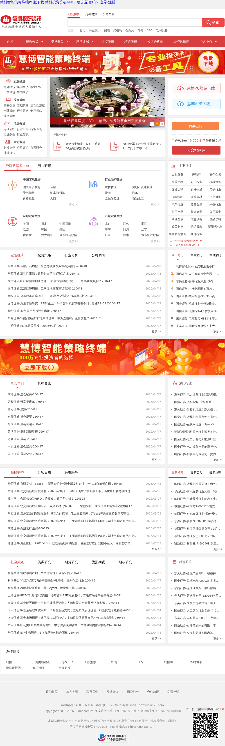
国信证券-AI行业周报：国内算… (194, 633)
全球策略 (9, 111)
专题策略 (36, 111)
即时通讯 (196, 662)
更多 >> (73, 204)
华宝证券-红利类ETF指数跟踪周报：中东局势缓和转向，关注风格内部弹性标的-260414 (64, 625)
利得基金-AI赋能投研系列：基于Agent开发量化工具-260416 (47, 588)
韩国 (44, 229)
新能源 (177, 197)
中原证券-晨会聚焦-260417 (25, 446)
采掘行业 (215, 204)
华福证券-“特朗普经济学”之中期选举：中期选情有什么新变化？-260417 (54, 318)
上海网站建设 (41, 662)
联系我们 (92, 692)
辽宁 (144, 229)
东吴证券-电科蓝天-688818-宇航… (196, 618)
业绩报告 (9, 153)
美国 (26, 224)
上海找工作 (66, 662)
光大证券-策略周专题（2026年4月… (197, 595)
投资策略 (19, 100)
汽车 (135, 193)
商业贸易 (177, 219)
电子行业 (215, 189)
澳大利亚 (47, 235)
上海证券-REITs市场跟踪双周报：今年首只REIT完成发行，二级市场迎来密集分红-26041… (66, 595)
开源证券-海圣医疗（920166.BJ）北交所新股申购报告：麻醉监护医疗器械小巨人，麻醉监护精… (70, 543)
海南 (108, 229)
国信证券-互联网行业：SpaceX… (195, 424)
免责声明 (173, 692)
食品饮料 (215, 219)
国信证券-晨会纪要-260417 (25, 454)
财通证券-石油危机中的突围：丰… (196, 625)
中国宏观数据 (31, 179)
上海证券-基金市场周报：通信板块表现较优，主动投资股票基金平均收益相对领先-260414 (66, 618)
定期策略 (23, 105)
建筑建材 (196, 197)
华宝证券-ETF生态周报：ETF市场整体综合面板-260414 (43, 632)
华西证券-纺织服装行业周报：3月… (197, 491)
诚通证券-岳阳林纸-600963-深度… (196, 543)
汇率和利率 (57, 193)
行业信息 (23, 134)
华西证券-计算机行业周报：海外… (196, 484)
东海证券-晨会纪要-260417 (25, 394)
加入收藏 (72, 692)
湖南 (126, 235)
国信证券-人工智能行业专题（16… (196, 610)
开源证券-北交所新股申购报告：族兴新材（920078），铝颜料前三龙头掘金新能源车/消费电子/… (71, 506)
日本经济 (9, 92)
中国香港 (65, 224)
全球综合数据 (68, 235)
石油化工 (138, 198)
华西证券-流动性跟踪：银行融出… (196, 588)
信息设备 (196, 219)
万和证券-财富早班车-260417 (27, 402)
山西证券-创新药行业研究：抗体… (196, 454)
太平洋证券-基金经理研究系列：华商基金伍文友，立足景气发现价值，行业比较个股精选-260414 (71, 610)
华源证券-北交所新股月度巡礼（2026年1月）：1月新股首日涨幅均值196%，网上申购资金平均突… (72, 536)
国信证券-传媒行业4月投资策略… (195, 311)
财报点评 (9, 148)
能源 (108, 193)
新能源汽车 (215, 227)
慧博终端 (82, 41)
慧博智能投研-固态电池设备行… (194, 266)
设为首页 (52, 692)
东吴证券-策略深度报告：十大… (194, 325)
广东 (108, 235)
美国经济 (23, 87)
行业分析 (19, 123)
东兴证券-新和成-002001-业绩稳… (196, 521)
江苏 (126, 224)
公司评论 (23, 148)
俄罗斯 (27, 235)
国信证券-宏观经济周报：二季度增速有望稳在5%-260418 (45, 288)
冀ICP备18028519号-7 (124, 711)
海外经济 (9, 87)
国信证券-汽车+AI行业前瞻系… (194, 402)
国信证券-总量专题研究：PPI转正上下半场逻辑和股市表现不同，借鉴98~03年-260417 (64, 303)
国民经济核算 (31, 187)
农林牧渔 (111, 187)
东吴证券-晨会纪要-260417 (25, 417)
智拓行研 (38, 668)
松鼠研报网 (13, 668)
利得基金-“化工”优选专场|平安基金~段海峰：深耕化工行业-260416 (51, 580)
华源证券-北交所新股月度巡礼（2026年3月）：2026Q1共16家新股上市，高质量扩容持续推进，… (72, 491)
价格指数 (29, 198)
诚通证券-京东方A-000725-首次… (195, 506)
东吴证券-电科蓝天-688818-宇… (194, 318)
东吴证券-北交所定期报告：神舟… (196, 603)
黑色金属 (196, 204)
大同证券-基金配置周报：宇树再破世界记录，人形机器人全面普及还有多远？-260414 (63, 603)
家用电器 (177, 212)
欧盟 (26, 229)
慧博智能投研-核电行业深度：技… (196, 432)
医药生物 (177, 182)
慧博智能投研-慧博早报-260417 (28, 431)
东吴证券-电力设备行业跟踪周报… (196, 394)
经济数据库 (181, 41)
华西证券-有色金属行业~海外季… (195, 514)
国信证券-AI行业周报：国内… (192, 288)
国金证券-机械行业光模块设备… (194, 303)
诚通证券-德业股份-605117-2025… (196, 536)
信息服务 (215, 197)
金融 (53, 187)
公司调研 (19, 142)
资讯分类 (57, 41)
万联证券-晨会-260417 (22, 439)
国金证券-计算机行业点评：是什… (196, 417)
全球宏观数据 (31, 216)
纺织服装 (196, 227)
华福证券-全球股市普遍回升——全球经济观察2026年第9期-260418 (51, 296)
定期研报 (9, 129)
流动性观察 (37, 105)
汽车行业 (177, 204)
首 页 (10, 41)
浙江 (144, 224)
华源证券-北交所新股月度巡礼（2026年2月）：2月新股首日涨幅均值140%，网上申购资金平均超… (72, 521)
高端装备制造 (177, 234)
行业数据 (9, 134)
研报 (9, 662)
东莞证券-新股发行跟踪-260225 (28, 528)
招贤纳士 (133, 692)
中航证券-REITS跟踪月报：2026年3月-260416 (38, 326)
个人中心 (206, 41)
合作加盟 (153, 692)
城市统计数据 (150, 235)
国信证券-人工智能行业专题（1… (195, 273)
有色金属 (215, 174)
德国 (62, 229)
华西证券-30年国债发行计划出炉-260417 (34, 311)
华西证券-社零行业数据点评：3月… (197, 528)
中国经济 (23, 92)
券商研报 (64, 668)
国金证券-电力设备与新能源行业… (196, 439)
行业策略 (23, 111)
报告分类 (32, 41)
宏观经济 (19, 81)
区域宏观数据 (113, 216)
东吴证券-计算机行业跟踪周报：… (196, 409)
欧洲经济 (36, 87)
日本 (44, 224)
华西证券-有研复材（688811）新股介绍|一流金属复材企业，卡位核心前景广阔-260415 (65, 484)
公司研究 (36, 148)
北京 (108, 224)
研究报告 (91, 662)
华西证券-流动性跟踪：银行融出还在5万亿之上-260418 (44, 273)
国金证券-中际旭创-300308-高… (194, 296)
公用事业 (215, 212)
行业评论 (36, 129)
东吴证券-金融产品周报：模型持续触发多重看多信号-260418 (47, 266)
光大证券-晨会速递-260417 (25, 424)
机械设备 (215, 182)
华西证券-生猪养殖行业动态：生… (196, 499)
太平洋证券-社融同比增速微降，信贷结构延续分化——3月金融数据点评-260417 (60, 281)
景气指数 (29, 193)
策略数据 (9, 105)
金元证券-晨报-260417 (22, 409)
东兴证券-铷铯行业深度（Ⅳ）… (194, 281)
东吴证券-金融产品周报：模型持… (196, 573)
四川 (126, 229)
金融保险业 (112, 198)
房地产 (196, 174)
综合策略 (9, 116)
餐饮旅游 (196, 212)
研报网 (168, 662)
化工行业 (196, 182)
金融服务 (177, 174)
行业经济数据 (113, 179)
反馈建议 (112, 692)
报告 (114, 662)
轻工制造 (177, 227)
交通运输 (177, 189)
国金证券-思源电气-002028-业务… (196, 581)
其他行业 (196, 234)
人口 (53, 198)
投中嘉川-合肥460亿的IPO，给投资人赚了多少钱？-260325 (46, 498)
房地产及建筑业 (142, 187)
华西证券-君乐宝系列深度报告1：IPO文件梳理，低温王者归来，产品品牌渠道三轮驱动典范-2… (69, 513)
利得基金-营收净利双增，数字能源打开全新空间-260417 (44, 573)
